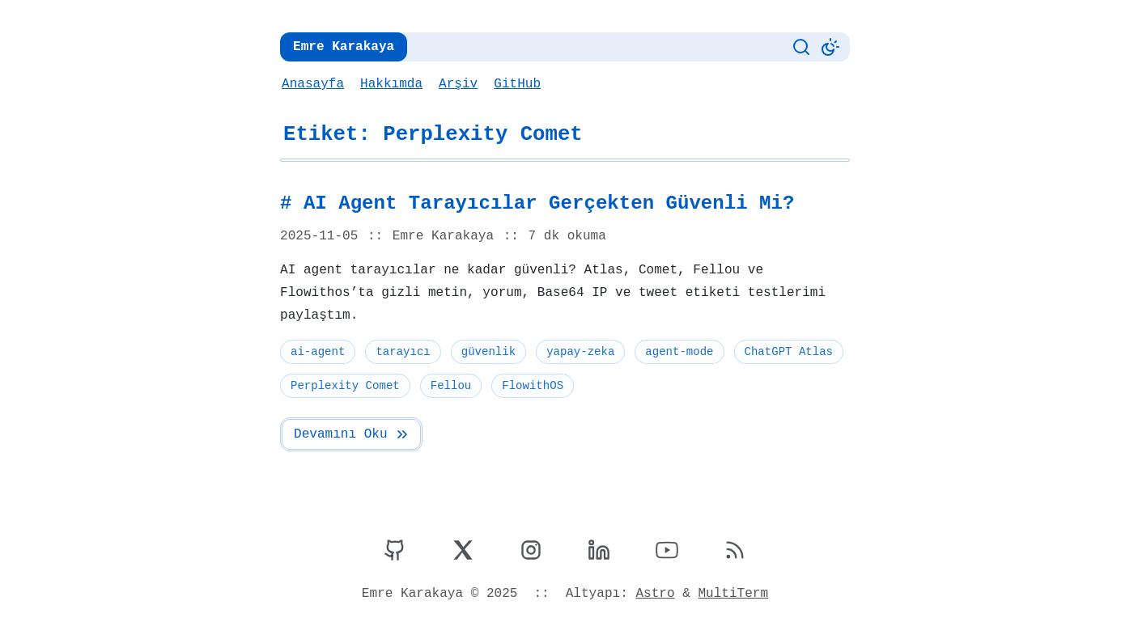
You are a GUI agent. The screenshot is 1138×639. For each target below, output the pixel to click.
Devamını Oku (351, 434)
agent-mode (675, 351)
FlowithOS (530, 385)
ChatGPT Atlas (783, 351)
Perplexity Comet (344, 385)
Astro (654, 594)
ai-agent (317, 351)
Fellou (449, 385)
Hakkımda (390, 84)
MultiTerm (730, 594)
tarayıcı (401, 351)
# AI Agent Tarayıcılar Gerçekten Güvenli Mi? (530, 204)
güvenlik (486, 351)
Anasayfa (312, 84)
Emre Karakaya (342, 47)
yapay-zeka (577, 351)
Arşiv (456, 84)
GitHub (514, 84)
